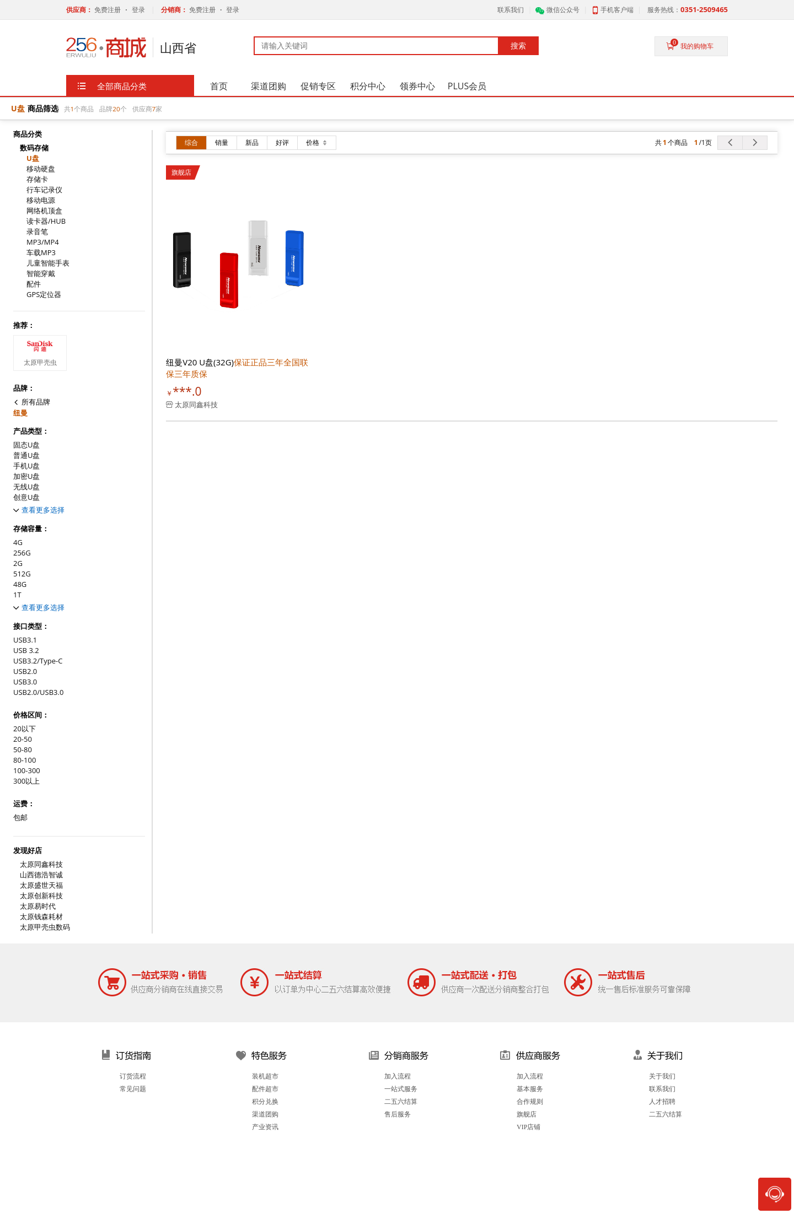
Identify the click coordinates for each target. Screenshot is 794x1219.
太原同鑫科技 (41, 864)
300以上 (26, 781)
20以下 (24, 729)
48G (19, 584)
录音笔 (37, 232)
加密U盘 (26, 476)
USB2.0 (25, 671)
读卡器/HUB (46, 221)
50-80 (22, 750)
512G (22, 574)
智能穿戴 (40, 273)
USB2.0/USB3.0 (38, 692)
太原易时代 (38, 906)
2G (18, 563)
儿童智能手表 (47, 263)
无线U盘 (26, 487)
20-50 (22, 739)
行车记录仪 (44, 190)
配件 (33, 284)
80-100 (24, 760)
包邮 (20, 817)
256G (22, 553)
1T (17, 595)
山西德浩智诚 (41, 875)
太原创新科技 (41, 896)
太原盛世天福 (41, 885)
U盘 (32, 158)
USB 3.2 (26, 650)
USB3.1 (25, 640)
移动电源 (40, 200)
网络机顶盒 (44, 211)
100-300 (26, 771)
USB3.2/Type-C (37, 661)
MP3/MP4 (42, 242)
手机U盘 (26, 466)
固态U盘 (26, 445)
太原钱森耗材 (41, 917)
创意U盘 (26, 497)
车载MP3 (41, 253)
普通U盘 (26, 455)
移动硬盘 (40, 169)
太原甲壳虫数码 (45, 927)
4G (18, 542)
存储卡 (37, 179)
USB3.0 (25, 682)
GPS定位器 (43, 294)
